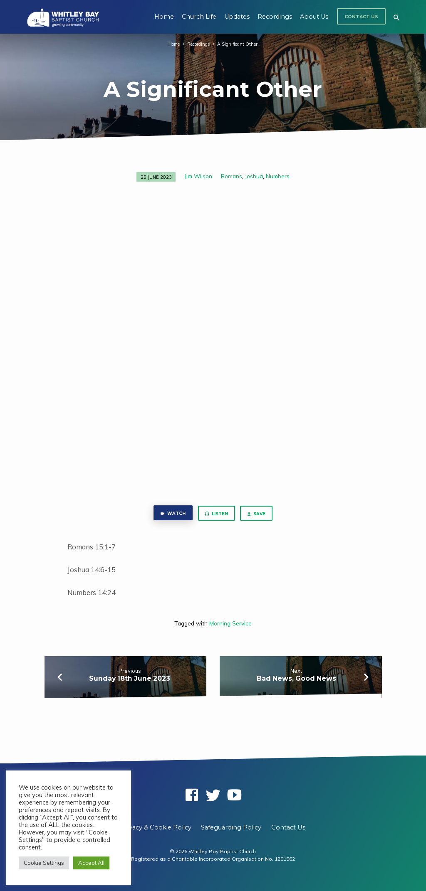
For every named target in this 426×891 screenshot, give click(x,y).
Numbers (278, 176)
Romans (231, 176)
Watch (169, 514)
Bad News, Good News (296, 680)
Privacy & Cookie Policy (156, 827)
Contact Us (361, 17)
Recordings (275, 16)
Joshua (254, 176)
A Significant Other (238, 44)
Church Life (199, 16)
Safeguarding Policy (231, 827)
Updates (237, 16)
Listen (216, 515)
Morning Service (230, 624)
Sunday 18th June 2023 (129, 680)
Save (259, 515)
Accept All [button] (91, 862)
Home (164, 16)
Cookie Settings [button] (44, 862)
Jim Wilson (198, 176)
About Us (314, 16)
